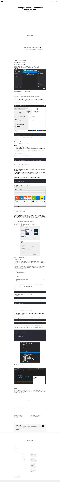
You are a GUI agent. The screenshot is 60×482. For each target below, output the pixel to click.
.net (31, 471)
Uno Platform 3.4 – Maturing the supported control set (35, 416)
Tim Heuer (23, 456)
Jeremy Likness (23, 454)
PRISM (33, 459)
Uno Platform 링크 (16, 417)
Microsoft (34, 464)
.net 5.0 (31, 459)
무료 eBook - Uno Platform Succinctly (18, 415)
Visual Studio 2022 (32, 460)
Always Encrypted (32, 470)
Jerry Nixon (23, 455)
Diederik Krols (23, 457)
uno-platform (32, 466)
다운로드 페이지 (16, 223)
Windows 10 (32, 454)
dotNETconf (35, 460)
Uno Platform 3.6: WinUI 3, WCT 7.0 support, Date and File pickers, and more (35, 415)
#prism (35, 466)
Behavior (35, 454)
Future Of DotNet (18, 425)
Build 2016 (32, 465)
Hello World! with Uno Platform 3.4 (18, 416)
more (36, 453)
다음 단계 (25, 310)
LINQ (34, 470)
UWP (31, 464)
